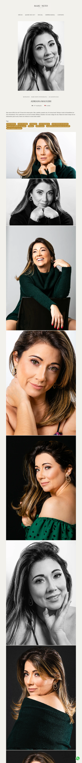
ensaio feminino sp (44, 124)
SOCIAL (40, 15)
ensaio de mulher (22, 124)
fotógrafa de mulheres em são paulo (16, 126)
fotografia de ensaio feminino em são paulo (58, 126)
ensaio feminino (11, 124)
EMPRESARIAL (50, 15)
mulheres (31, 126)
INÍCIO (20, 15)
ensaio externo (40, 126)
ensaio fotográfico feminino (14, 128)
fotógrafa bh (33, 124)
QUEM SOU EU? (30, 15)
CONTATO (61, 15)
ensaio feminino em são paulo (60, 124)
